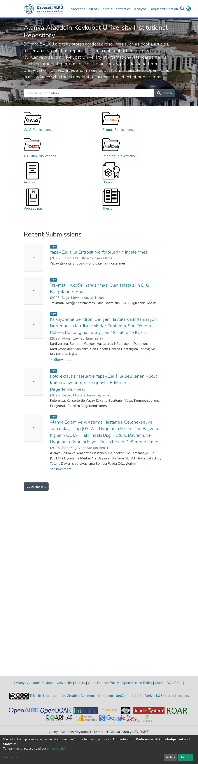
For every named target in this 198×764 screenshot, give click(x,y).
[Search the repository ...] (89, 93)
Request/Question (164, 9)
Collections (76, 9)
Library (80, 682)
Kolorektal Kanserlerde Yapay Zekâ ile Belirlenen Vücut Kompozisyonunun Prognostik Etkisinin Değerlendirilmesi (103, 382)
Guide (159, 682)
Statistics (123, 9)
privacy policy (56, 748)
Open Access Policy (137, 682)
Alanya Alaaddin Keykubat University (44, 682)
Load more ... (36, 486)
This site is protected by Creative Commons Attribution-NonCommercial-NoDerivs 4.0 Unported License (108, 695)
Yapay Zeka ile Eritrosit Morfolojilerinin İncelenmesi (99, 252)
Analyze (140, 9)
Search (164, 93)
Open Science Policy (103, 682)
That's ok (185, 757)
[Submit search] (182, 9)
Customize (10, 757)
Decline (170, 757)
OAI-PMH (174, 682)
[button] (188, 9)
